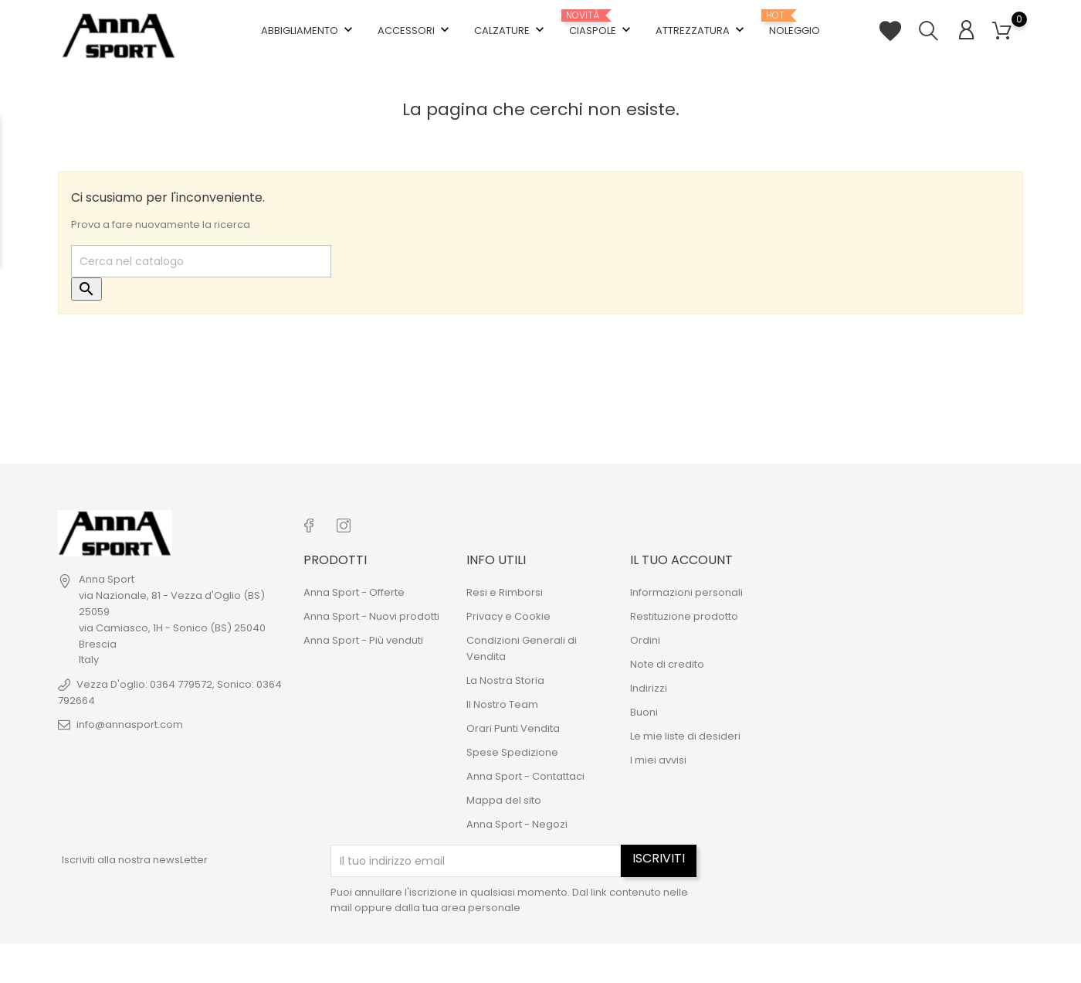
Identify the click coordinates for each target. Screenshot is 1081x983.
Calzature (510, 30)
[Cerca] (201, 261)
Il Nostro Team (502, 704)
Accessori (415, 30)
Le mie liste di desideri (685, 736)
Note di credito (667, 664)
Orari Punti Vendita (513, 728)
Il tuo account (681, 560)
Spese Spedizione (512, 752)
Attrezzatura (701, 30)
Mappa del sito (503, 800)
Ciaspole (601, 24)
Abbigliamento (308, 30)
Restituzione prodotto (684, 616)
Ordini (645, 640)
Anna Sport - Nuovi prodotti (371, 616)
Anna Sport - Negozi (517, 824)
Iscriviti (658, 858)
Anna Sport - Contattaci (525, 776)
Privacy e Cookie (508, 616)
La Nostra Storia (505, 680)
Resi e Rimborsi (504, 592)
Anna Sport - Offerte (354, 592)
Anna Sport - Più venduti (363, 640)
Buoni (644, 712)
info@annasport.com (129, 724)
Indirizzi (648, 688)
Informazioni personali (686, 592)
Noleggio (794, 24)
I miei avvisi (658, 760)
